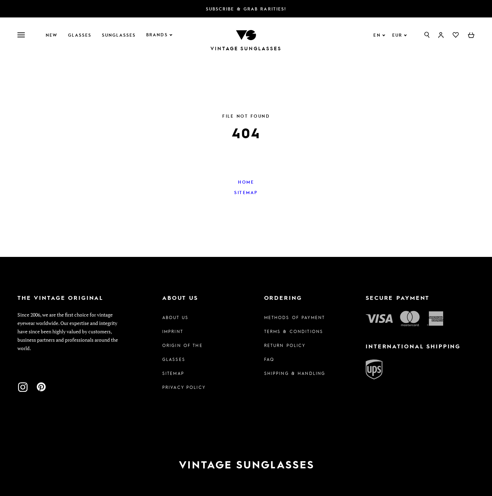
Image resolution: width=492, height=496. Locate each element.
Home (246, 182)
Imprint (172, 331)
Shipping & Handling (295, 373)
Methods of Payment (294, 317)
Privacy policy (184, 387)
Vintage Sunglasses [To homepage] (246, 48)
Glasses (79, 35)
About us (175, 317)
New (52, 35)
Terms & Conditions (293, 331)
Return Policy (285, 345)
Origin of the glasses (182, 352)
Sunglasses (119, 35)
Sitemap (246, 192)
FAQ (269, 359)
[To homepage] (246, 34)
